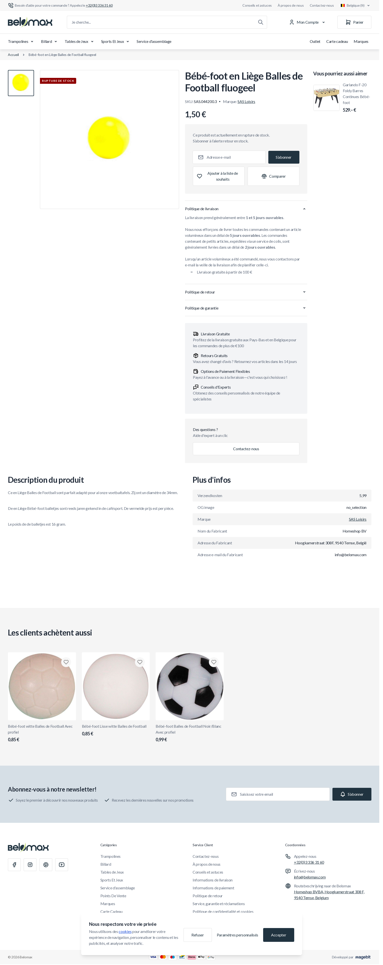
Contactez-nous (322, 5)
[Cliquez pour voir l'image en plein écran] (109, 139)
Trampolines (21, 41)
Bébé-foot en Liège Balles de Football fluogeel (62, 54)
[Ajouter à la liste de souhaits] (219, 176)
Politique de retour (208, 895)
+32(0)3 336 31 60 (309, 862)
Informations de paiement (213, 887)
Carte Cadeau (111, 911)
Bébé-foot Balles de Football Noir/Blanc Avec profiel (190, 733)
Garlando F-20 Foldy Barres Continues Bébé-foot (357, 97)
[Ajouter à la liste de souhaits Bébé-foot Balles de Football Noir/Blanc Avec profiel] (214, 662)
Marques (361, 41)
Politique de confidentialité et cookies (223, 911)
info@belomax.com (310, 877)
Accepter (278, 934)
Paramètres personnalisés (237, 934)
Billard (50, 41)
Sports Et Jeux (116, 41)
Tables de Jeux (80, 41)
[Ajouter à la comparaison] (273, 176)
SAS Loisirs (246, 101)
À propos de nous (291, 5)
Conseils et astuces (257, 5)
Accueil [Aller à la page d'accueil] (13, 54)
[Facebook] (14, 864)
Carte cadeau (337, 41)
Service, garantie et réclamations (219, 903)
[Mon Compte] (307, 22)
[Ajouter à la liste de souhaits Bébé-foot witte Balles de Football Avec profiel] (66, 662)
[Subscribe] (283, 157)
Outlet (315, 41)
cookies (125, 931)
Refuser (197, 934)
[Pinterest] (45, 864)
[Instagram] (30, 864)
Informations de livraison (213, 880)
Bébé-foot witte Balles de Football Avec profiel (42, 733)
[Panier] (354, 22)
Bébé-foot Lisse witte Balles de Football (116, 730)
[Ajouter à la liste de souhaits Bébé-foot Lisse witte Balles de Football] (140, 662)
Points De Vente (113, 895)
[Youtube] (61, 864)
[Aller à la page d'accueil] (30, 22)
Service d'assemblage (154, 41)
